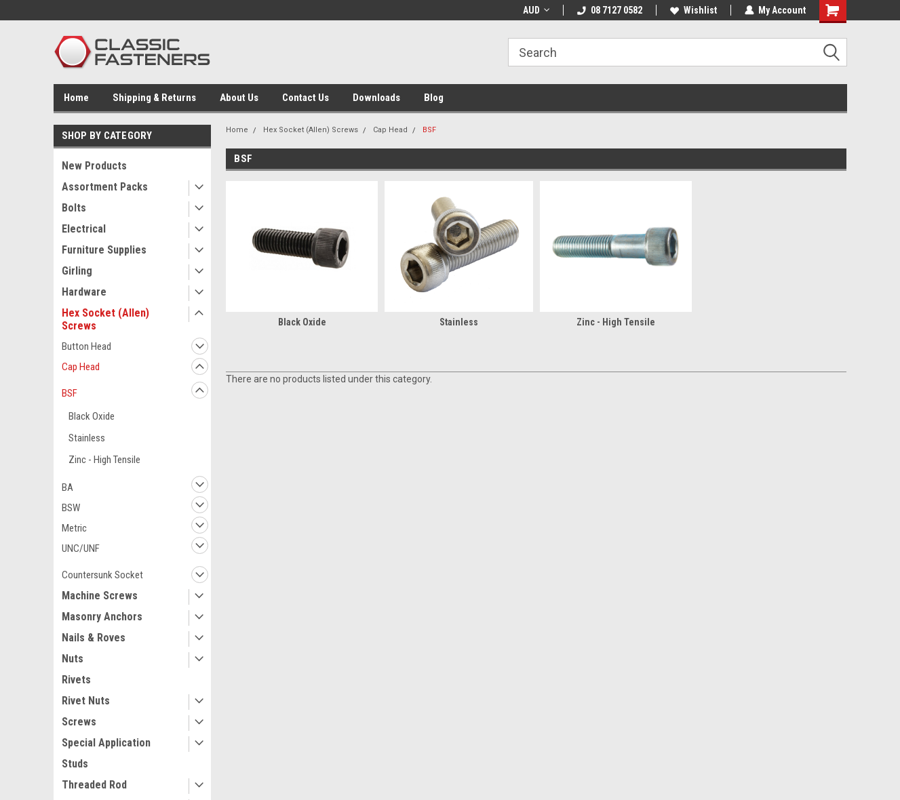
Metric (74, 528)
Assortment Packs (105, 186)
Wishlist (693, 10)
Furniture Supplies (104, 249)
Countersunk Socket (102, 575)
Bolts (74, 207)
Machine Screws (100, 595)
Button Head (86, 346)
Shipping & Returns (154, 98)
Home (76, 98)
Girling (77, 270)
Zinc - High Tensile (104, 460)
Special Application (106, 742)
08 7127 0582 (609, 10)
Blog (434, 98)
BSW (71, 508)
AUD (536, 10)
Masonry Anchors (102, 616)
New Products (94, 165)
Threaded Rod (94, 784)
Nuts (72, 658)
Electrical (84, 228)
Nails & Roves (93, 637)
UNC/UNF (81, 548)
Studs (75, 763)
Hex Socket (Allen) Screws (105, 319)
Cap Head (81, 367)
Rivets (76, 679)
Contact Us (305, 98)
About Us (239, 98)
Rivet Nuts (86, 700)
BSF (69, 393)
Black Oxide (92, 416)
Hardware (84, 291)
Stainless (87, 438)
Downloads (376, 98)
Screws (79, 721)
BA (67, 487)
